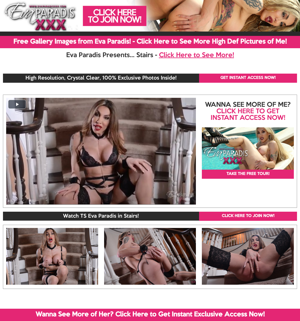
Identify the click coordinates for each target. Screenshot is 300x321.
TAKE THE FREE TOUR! (247, 174)
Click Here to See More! (196, 55)
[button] (17, 104)
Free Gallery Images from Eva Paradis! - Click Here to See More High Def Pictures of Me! (150, 42)
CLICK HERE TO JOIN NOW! (248, 216)
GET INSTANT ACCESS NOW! (248, 78)
